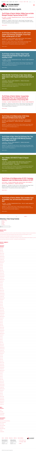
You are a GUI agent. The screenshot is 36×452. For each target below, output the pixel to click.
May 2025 (1, 267)
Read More (4, 25)
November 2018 (2, 385)
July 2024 (1, 282)
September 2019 (2, 370)
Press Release (7, 18)
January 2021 (2, 345)
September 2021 (2, 333)
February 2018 (2, 396)
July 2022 (1, 319)
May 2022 (1, 322)
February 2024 (2, 290)
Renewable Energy (7, 82)
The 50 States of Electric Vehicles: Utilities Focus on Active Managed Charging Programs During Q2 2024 (18, 14)
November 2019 (2, 367)
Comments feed (2, 413)
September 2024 (2, 279)
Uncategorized (2, 431)
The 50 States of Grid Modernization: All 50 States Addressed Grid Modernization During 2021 (15, 117)
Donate (3, 222)
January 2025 (2, 273)
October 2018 (2, 387)
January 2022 (2, 328)
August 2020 (2, 353)
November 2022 (2, 313)
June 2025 (1, 265)
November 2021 (2, 330)
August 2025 (2, 262)
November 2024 (2, 276)
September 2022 (2, 316)
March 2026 (1, 251)
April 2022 (1, 324)
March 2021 (1, 342)
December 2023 (2, 293)
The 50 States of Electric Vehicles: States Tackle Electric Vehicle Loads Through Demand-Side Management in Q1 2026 (15, 234)
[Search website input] (31, 1)
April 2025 (1, 268)
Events (3, 221)
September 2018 (2, 388)
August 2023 (2, 299)
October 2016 (2, 404)
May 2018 (1, 393)
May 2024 (1, 285)
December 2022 (2, 311)
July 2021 (1, 336)
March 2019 (1, 379)
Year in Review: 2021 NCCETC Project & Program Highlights (15, 158)
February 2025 (2, 271)
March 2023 (1, 307)
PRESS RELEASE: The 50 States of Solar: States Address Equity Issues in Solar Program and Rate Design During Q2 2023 (18, 77)
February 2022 (2, 327)
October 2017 (2, 402)
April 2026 (1, 250)
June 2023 (1, 302)
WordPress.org (2, 414)
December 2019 (2, 365)
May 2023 (1, 304)
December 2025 (2, 256)
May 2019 (1, 376)
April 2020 (1, 359)
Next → (26, 216)
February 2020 (2, 362)
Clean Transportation (14, 17)
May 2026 (1, 248)
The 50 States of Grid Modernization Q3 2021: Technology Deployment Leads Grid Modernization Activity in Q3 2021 (17, 179)
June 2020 (1, 356)
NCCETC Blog (4, 220)
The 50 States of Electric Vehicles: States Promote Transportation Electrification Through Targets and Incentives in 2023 (16, 55)
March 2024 (1, 288)
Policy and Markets (28, 17)
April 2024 (1, 287)
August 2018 (1, 390)
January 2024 (2, 291)
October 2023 (2, 296)
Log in (1, 410)
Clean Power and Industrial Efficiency (19, 38)
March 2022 (1, 325)
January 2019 (2, 382)
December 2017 (2, 399)
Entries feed (1, 411)
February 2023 (2, 308)
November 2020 (2, 348)
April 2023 (1, 305)
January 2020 (2, 364)
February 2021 (2, 344)
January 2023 (2, 310)
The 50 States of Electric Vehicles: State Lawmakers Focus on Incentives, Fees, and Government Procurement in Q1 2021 (18, 199)
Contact (3, 224)
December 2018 (2, 384)
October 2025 (2, 259)
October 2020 (2, 350)
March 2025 (1, 270)
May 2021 (1, 339)
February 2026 (2, 253)
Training (16, 164)
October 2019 (2, 368)
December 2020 (2, 347)
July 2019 (1, 373)
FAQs (3, 223)
